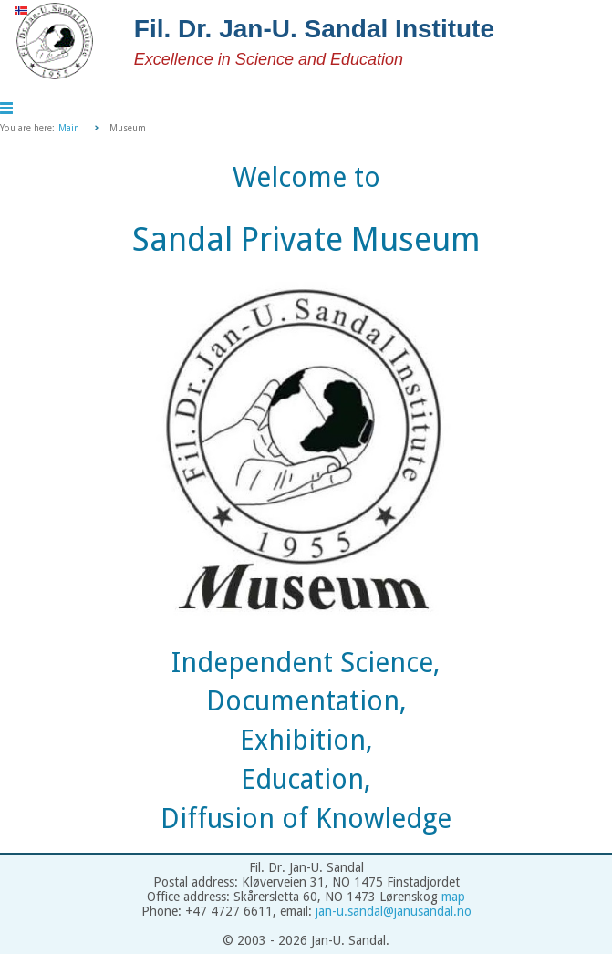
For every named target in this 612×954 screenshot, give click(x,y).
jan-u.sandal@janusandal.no (394, 911)
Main (68, 128)
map (453, 896)
